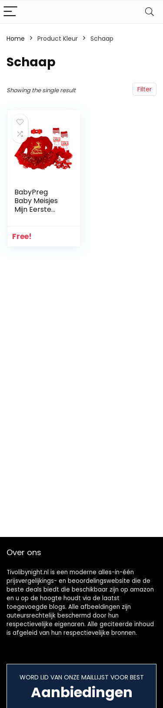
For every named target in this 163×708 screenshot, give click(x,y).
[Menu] (10, 11)
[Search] (149, 11)
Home (16, 38)
